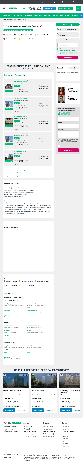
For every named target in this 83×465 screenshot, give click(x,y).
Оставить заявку (9, 410)
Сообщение (61, 129)
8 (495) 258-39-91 (73, 92)
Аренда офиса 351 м (20, 151)
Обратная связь (44, 86)
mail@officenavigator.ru (36, 9)
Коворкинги (66, 429)
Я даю (68, 145)
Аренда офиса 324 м (20, 133)
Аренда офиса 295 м (20, 98)
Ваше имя (60, 116)
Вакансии (65, 436)
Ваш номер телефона (61, 42)
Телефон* (60, 122)
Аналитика (65, 443)
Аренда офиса (28, 426)
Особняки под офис (30, 434)
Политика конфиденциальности (33, 454)
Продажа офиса (48, 426)
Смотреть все (21, 410)
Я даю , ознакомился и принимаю (69, 51)
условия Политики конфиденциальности (69, 142)
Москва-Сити (28, 429)
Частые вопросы (67, 434)
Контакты (65, 446)
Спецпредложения (68, 431)
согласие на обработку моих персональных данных (69, 140)
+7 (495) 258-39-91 (34, 8)
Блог (63, 441)
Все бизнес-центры (30, 431)
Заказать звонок (68, 57)
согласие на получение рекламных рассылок (68, 145)
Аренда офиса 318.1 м (21, 116)
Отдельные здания (30, 436)
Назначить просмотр (68, 150)
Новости (65, 439)
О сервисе (65, 426)
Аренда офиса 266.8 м (21, 81)
